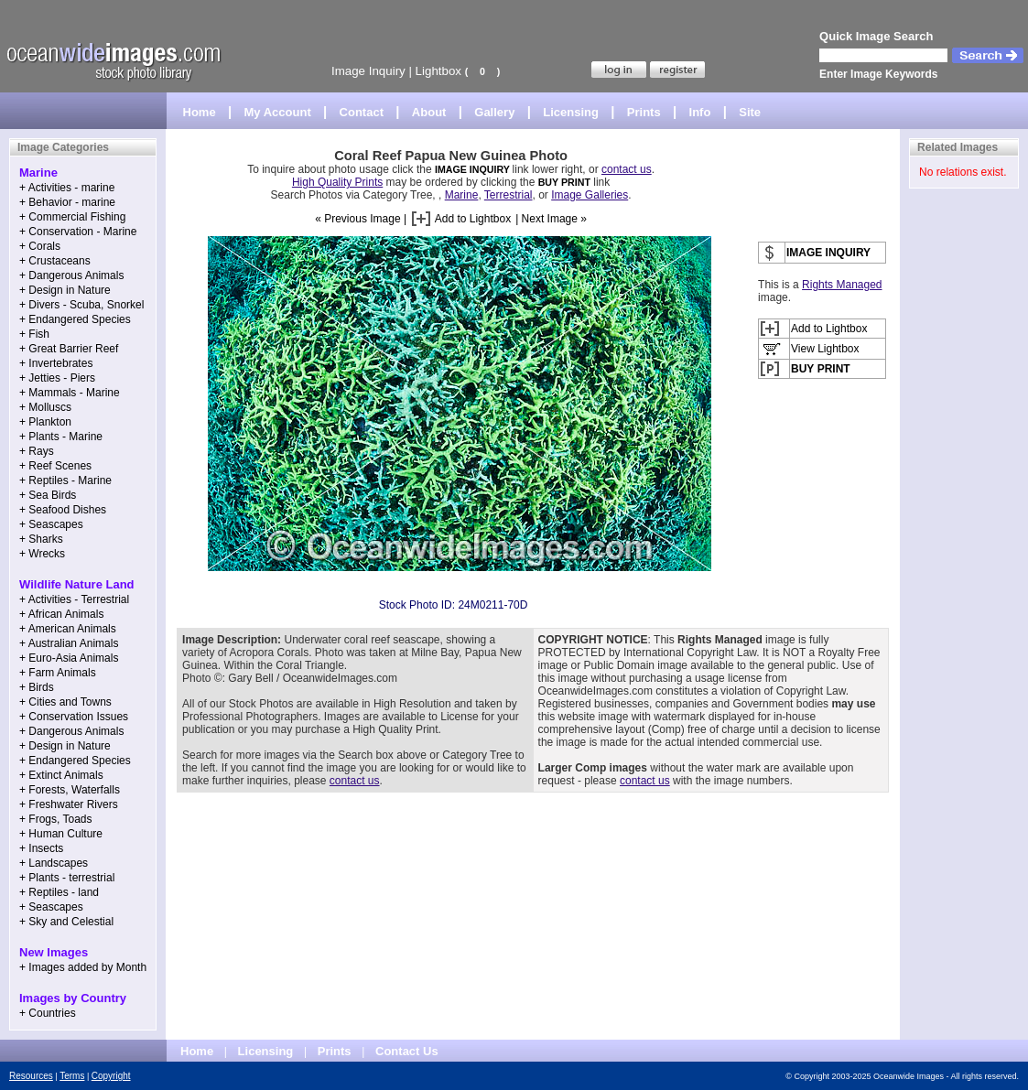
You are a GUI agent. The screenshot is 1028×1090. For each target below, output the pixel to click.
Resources (31, 1076)
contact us (626, 169)
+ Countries (47, 1013)
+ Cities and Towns (65, 702)
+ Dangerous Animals (71, 275)
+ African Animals (61, 614)
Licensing (571, 112)
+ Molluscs (45, 407)
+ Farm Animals (57, 672)
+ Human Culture (61, 833)
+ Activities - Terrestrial (74, 599)
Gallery (494, 112)
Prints (644, 112)
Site (750, 112)
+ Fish (34, 334)
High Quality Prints (337, 182)
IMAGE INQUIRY (474, 169)
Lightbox (438, 71)
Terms (72, 1076)
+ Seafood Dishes (62, 509)
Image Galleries (589, 195)
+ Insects (41, 848)
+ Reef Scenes (55, 465)
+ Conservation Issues (73, 716)
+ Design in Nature (65, 290)
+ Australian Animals (68, 643)
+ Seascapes (51, 524)
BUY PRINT (564, 182)
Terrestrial (508, 195)
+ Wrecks (42, 553)
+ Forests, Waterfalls (69, 789)
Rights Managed (842, 284)
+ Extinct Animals (61, 775)
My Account (277, 112)
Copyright (111, 1076)
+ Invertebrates (55, 363)
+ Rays (36, 451)
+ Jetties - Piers (57, 378)
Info (700, 112)
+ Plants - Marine (61, 436)
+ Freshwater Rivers (68, 804)
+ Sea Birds (47, 495)
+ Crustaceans (55, 260)
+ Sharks (41, 539)
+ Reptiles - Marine (65, 480)
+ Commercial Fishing (72, 216)
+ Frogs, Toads (55, 819)
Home (199, 112)
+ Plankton (45, 421)
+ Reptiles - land (59, 892)
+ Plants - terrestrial (66, 877)
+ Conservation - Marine (77, 231)
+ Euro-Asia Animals (68, 658)
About (429, 112)
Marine (462, 195)
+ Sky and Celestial (66, 921)
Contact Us (406, 1051)
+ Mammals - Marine (69, 392)
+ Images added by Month (82, 967)
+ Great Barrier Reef (68, 348)
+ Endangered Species (75, 319)
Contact (362, 112)
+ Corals (39, 246)
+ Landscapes (53, 863)
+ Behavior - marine (67, 202)
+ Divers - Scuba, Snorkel (81, 304)
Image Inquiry (368, 71)
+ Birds (36, 687)
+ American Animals (67, 628)
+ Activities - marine (66, 187)
